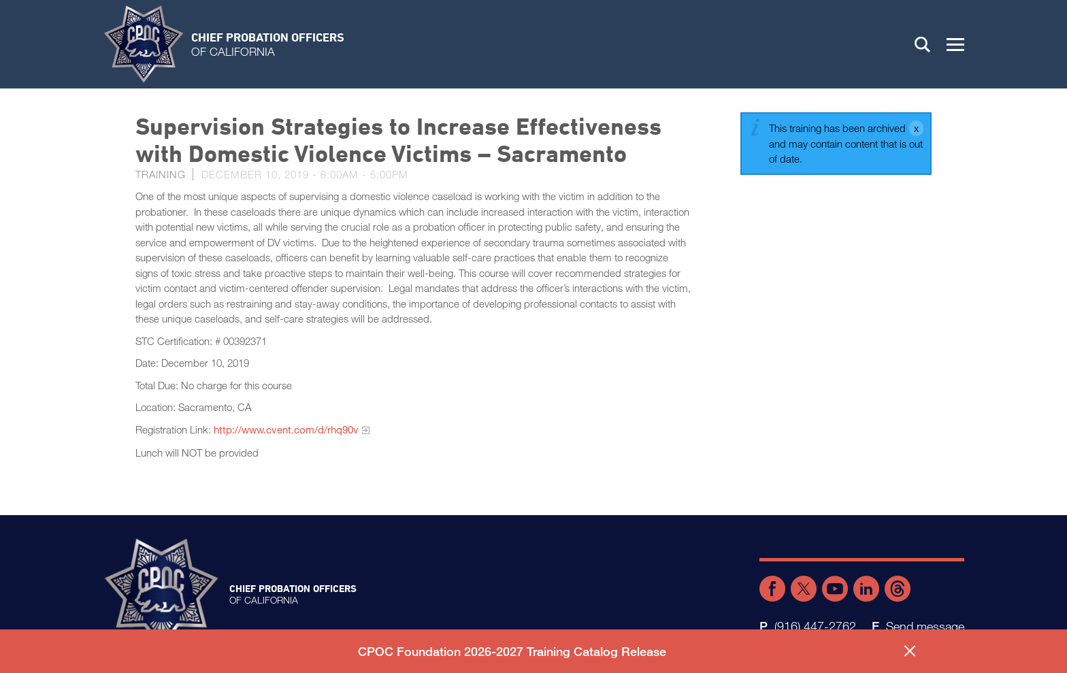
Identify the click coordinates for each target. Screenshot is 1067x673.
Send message (925, 626)
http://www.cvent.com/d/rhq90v (286, 429)
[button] (955, 44)
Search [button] (922, 44)
